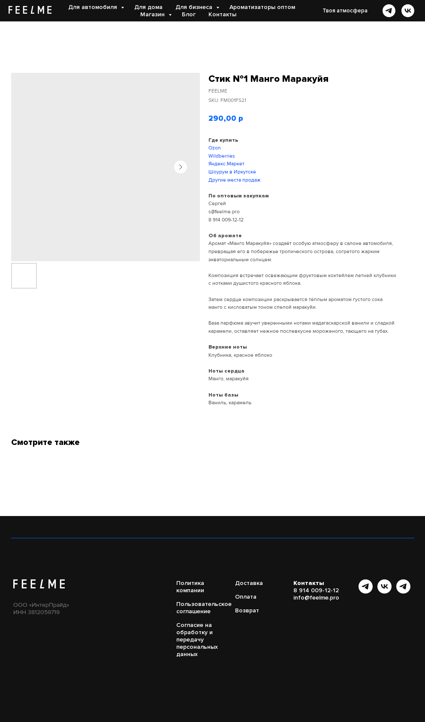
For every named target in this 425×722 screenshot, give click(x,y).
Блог (189, 14)
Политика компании (190, 586)
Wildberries (221, 156)
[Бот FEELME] (403, 591)
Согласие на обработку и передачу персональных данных (197, 639)
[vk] (407, 10)
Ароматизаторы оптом (262, 7)
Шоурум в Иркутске (232, 172)
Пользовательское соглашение (204, 607)
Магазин (153, 14)
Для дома (148, 7)
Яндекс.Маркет (226, 164)
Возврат (247, 610)
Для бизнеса (194, 7)
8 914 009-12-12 (226, 220)
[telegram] (389, 10)
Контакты (222, 14)
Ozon (214, 148)
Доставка (249, 583)
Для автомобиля (93, 7)
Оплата (245, 596)
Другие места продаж (234, 180)
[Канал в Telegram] (366, 591)
